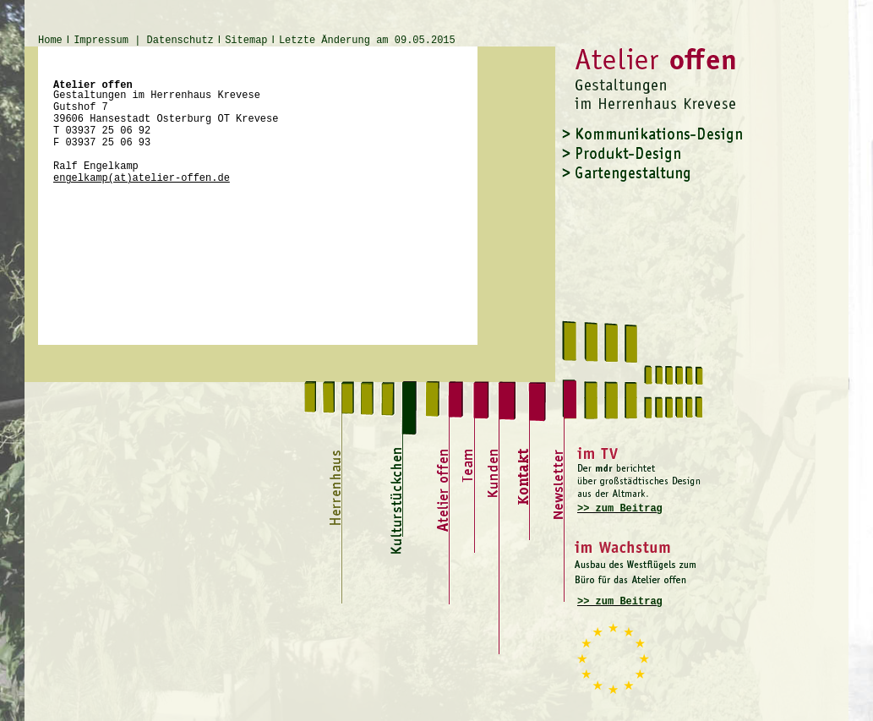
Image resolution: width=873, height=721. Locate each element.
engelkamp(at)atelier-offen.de (141, 178)
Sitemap (246, 40)
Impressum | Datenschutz (144, 40)
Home (50, 40)
